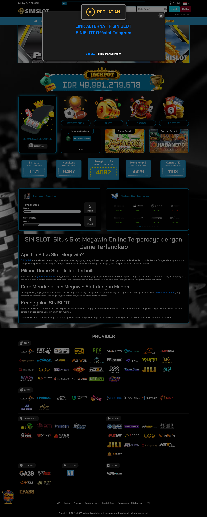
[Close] (161, 15)
